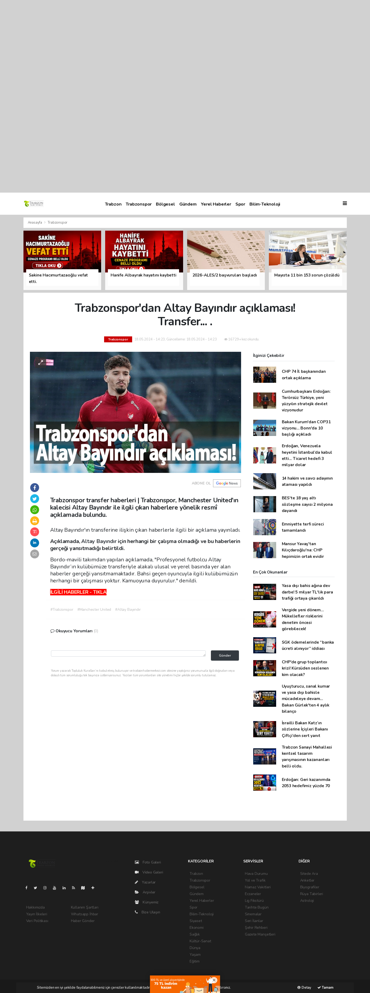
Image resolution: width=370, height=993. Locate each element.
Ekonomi (197, 927)
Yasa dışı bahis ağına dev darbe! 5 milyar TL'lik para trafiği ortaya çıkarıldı (307, 592)
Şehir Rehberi (256, 927)
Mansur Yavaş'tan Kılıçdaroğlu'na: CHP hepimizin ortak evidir (303, 550)
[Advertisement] (162, 96)
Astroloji (307, 900)
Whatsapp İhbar (84, 914)
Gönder (225, 655)
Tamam (325, 987)
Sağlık (195, 934)
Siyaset (196, 920)
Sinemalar (253, 914)
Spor (240, 204)
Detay (304, 987)
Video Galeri (149, 872)
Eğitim (195, 961)
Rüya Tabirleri (311, 893)
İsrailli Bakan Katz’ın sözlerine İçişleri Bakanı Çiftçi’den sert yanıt (305, 729)
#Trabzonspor (61, 609)
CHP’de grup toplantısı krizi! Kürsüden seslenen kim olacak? (305, 668)
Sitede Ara (309, 873)
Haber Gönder (83, 920)
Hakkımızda (35, 907)
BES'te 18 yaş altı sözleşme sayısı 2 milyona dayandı (307, 504)
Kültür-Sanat (200, 941)
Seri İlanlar (254, 920)
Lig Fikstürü (254, 900)
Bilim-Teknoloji (264, 204)
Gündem (188, 204)
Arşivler (145, 892)
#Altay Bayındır (128, 609)
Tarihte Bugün (257, 907)
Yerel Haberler (216, 204)
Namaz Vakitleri (258, 887)
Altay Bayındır (99, 541)
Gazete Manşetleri (260, 934)
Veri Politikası (37, 920)
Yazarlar (145, 882)
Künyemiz (147, 902)
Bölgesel (165, 204)
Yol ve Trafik (255, 880)
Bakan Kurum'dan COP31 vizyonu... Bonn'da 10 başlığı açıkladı (306, 428)
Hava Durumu (256, 873)
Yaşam (195, 954)
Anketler (307, 880)
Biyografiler (309, 887)
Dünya (195, 947)
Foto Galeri (148, 862)
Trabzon (113, 204)
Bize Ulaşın (147, 912)
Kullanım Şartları (84, 907)
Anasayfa (35, 222)
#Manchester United (94, 609)
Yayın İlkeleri (36, 914)
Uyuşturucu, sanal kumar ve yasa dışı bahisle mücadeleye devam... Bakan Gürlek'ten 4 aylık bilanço (306, 698)
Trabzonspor (139, 204)
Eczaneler (253, 893)
